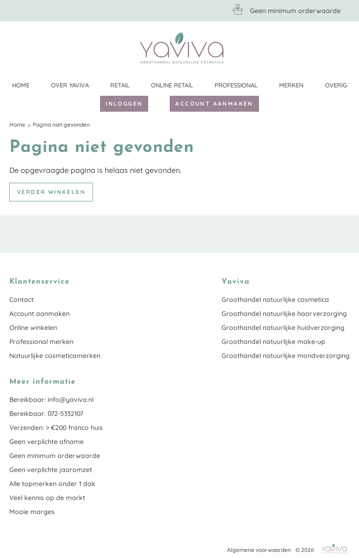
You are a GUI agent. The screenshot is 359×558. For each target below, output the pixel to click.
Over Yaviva (70, 85)
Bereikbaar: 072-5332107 (46, 413)
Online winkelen (33, 327)
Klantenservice (343, 48)
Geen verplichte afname (46, 441)
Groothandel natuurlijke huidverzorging (283, 327)
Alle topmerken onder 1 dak (52, 483)
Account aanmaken (214, 103)
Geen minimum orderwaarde (54, 455)
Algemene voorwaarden (259, 549)
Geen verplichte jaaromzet (50, 469)
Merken (291, 85)
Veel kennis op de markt (47, 498)
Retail (119, 85)
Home (20, 85)
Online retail (172, 85)
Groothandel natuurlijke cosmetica (275, 299)
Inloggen (124, 103)
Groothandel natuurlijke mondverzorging (286, 355)
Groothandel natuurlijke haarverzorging (284, 313)
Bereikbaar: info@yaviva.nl (51, 399)
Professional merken (41, 341)
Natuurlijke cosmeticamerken (55, 355)
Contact (21, 299)
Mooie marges (32, 512)
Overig (336, 85)
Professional (236, 85)
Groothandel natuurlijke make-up (273, 341)
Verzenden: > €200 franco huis (56, 427)
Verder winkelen (51, 191)
